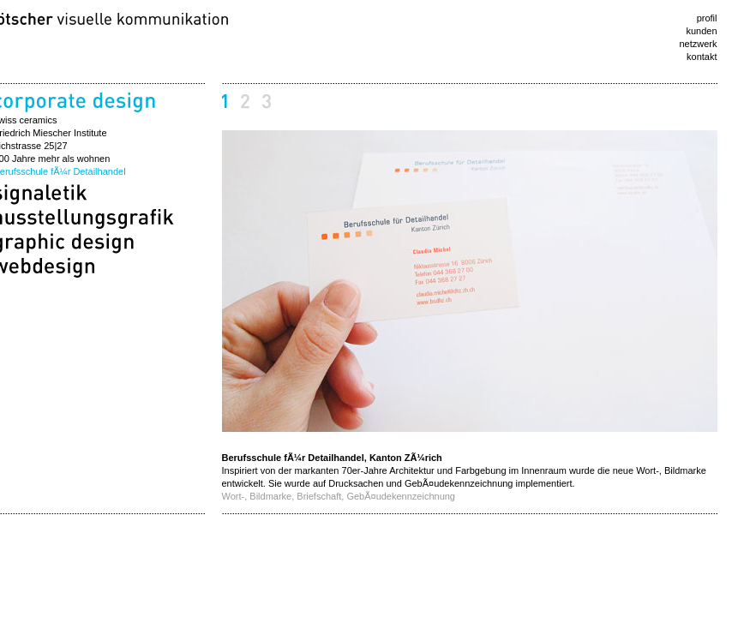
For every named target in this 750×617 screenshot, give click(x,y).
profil (707, 18)
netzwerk (698, 44)
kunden (701, 31)
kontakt (702, 56)
